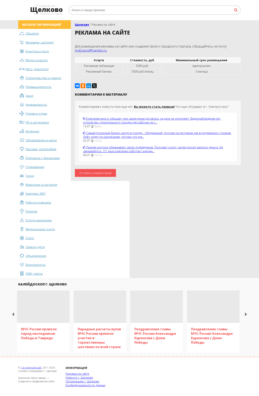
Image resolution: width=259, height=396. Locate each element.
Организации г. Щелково (82, 381)
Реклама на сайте (77, 374)
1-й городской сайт (31, 367)
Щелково (82, 24)
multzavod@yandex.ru (91, 50)
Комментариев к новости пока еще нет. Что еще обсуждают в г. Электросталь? (153, 107)
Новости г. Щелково (79, 377)
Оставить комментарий (95, 173)
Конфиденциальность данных (85, 385)
